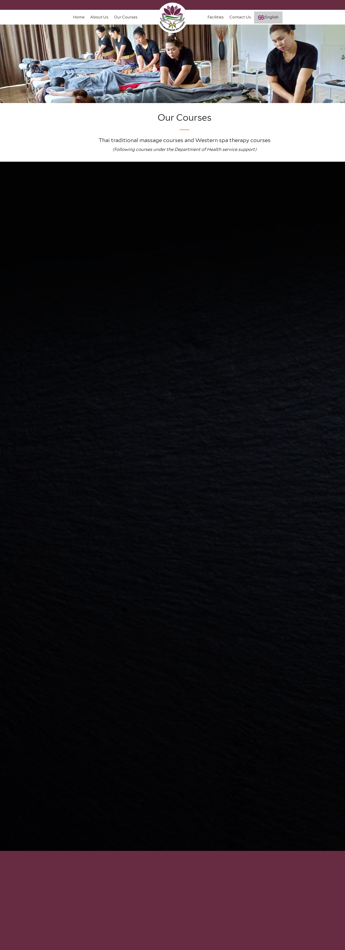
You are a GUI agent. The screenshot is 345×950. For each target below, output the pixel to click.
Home (79, 17)
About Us (99, 17)
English (268, 17)
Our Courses (125, 17)
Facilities (216, 17)
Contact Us (240, 17)
